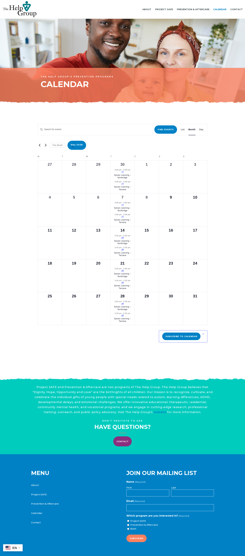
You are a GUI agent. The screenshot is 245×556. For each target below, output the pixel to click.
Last (173, 487)
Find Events (166, 129)
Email (135, 501)
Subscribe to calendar (181, 336)
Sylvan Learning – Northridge (122, 176)
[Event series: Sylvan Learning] (122, 172)
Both (133, 528)
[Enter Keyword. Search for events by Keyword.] (96, 129)
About (35, 485)
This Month (57, 145)
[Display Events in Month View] (191, 129)
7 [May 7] (122, 197)
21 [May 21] (122, 263)
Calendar (36, 513)
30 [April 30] (122, 164)
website (141, 406)
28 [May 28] (122, 296)
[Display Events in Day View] (201, 129)
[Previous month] (39, 145)
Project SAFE (39, 494)
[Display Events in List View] (183, 129)
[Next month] (46, 145)
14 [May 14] (122, 230)
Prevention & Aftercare (45, 503)
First (129, 487)
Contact (36, 522)
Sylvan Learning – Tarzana (122, 188)
